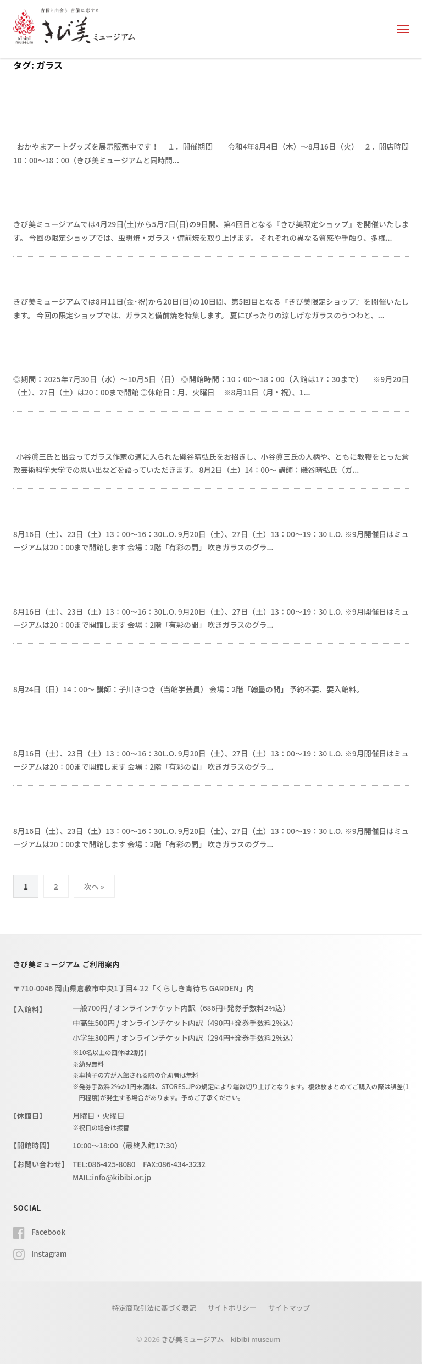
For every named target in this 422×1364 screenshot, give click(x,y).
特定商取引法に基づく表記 (154, 1307)
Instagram (49, 1253)
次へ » (94, 886)
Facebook (48, 1231)
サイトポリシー (232, 1307)
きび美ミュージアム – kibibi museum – (224, 1339)
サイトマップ (289, 1307)
